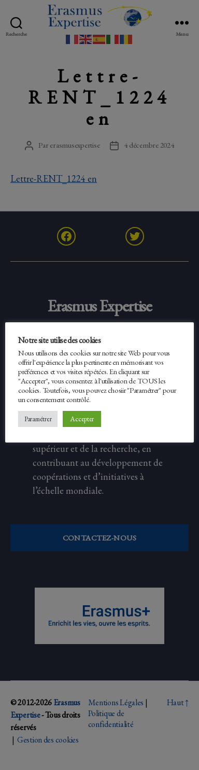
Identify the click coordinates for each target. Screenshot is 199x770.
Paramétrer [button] (37, 419)
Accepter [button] (82, 418)
